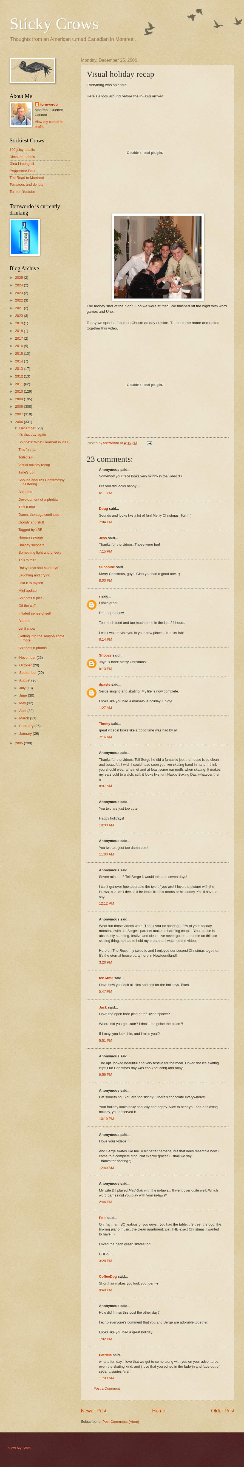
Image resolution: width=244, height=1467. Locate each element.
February (26, 726)
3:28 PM (105, 1261)
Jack (103, 1007)
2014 (19, 361)
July (22, 688)
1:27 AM (105, 708)
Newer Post (93, 1410)
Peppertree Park (22, 171)
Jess (103, 538)
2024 (19, 285)
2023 (19, 293)
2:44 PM (105, 1202)
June (23, 695)
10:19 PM (106, 1119)
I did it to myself (30, 583)
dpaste (104, 684)
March (24, 718)
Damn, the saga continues (38, 515)
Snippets (25, 492)
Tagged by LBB (30, 530)
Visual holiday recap (34, 465)
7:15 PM (105, 551)
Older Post (222, 1410)
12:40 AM (106, 1168)
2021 (19, 308)
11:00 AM (106, 854)
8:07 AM (105, 786)
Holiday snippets (31, 545)
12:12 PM (106, 903)
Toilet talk (25, 457)
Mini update (27, 591)
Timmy (104, 724)
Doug (103, 508)
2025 (19, 277)
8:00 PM (105, 580)
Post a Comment (106, 1388)
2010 (19, 391)
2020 (19, 316)
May (23, 703)
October (26, 665)
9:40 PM (105, 1290)
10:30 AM (106, 825)
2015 (19, 353)
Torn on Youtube (22, 192)
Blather (24, 621)
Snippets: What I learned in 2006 (44, 442)
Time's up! (26, 472)
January (26, 733)
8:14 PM (105, 639)
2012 (19, 376)
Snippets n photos (32, 648)
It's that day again (32, 434)
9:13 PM (105, 669)
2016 (19, 346)
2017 (19, 338)
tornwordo (49, 104)
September (28, 673)
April (23, 711)
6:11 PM (105, 493)
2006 (19, 422)
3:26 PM (105, 962)
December (27, 428)
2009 (19, 399)
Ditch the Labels (22, 157)
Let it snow (26, 628)
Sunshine (107, 567)
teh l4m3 (106, 978)
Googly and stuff (31, 522)
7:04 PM (105, 522)
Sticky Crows (54, 24)
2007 (19, 414)
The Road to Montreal (27, 178)
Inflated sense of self (34, 613)
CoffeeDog (108, 1276)
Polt (102, 1218)
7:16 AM (105, 737)
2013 (19, 369)
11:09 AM (106, 1378)
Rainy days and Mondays (38, 568)
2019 (19, 323)
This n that (26, 507)
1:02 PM (105, 1339)
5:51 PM (105, 1040)
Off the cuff (27, 606)
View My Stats (19, 1448)
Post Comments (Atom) (121, 1422)
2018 (19, 331)
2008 (19, 406)
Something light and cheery (39, 552)
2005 (19, 743)
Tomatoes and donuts (26, 184)
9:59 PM (105, 1074)
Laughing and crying (34, 575)
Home (158, 1410)
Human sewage (30, 537)
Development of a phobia (38, 499)
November (27, 657)
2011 (19, 384)
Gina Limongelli (22, 164)
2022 (19, 300)
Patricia (105, 1355)
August (25, 680)
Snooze (105, 655)
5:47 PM (105, 991)
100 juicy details (22, 150)
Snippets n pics (30, 598)
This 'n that (27, 449)
